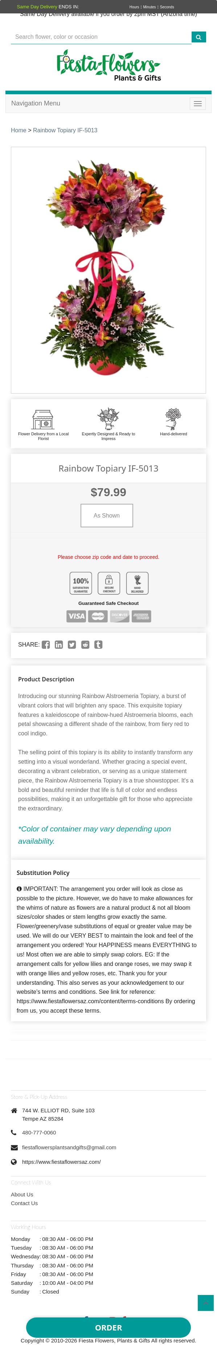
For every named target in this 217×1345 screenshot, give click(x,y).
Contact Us (24, 1203)
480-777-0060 (39, 1132)
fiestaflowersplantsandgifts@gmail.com (69, 1147)
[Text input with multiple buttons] (101, 37)
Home (18, 130)
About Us (22, 1194)
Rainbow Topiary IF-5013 (65, 130)
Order (108, 1327)
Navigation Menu (35, 103)
